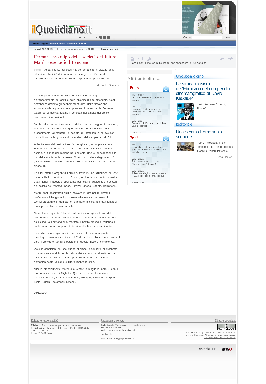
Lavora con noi (109, 49)
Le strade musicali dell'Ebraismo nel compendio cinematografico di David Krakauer (203, 91)
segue (135, 100)
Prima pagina (40, 43)
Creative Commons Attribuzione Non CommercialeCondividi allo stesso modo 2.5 (210, 336)
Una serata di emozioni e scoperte (199, 134)
